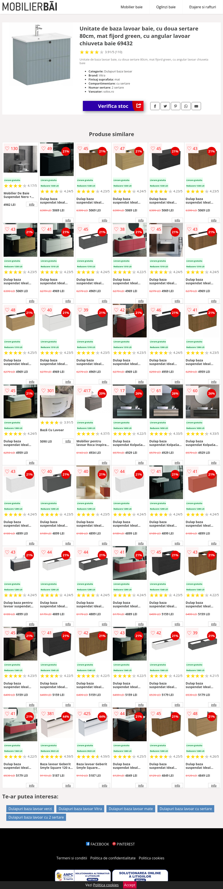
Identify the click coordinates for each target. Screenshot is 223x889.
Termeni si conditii (71, 858)
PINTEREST (123, 844)
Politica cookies (151, 858)
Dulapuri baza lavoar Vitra (80, 808)
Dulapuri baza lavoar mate (131, 808)
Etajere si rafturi (202, 6)
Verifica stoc (121, 106)
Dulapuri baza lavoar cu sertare (186, 808)
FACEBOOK (97, 844)
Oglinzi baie (166, 6)
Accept (129, 884)
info (31, 204)
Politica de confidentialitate (113, 858)
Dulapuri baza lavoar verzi (30, 808)
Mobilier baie (131, 6)
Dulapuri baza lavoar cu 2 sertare (36, 817)
